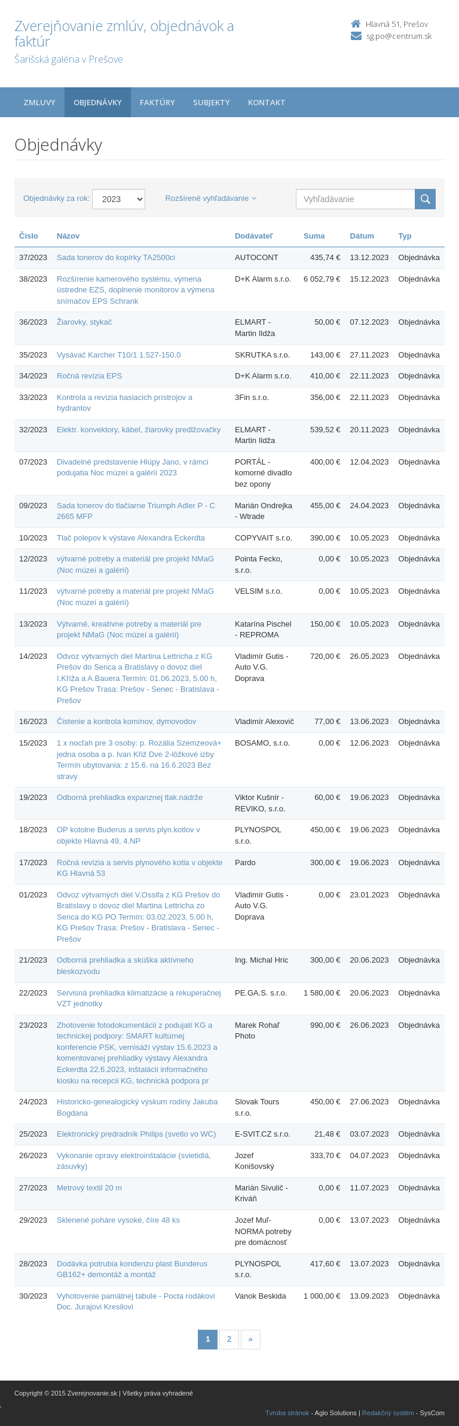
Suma (314, 235)
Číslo (28, 235)
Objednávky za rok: (56, 198)
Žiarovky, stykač (84, 321)
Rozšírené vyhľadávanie (211, 198)
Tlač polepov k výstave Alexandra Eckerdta (131, 537)
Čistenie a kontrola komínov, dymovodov (126, 721)
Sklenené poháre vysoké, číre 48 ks (118, 1220)
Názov (68, 235)
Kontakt (267, 102)
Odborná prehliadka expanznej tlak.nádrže (130, 797)
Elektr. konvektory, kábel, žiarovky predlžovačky (139, 429)
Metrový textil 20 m (89, 1187)
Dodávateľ (254, 235)
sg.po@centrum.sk (399, 35)
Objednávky (98, 102)
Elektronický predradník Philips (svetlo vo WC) (136, 1133)
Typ (405, 235)
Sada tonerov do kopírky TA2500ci (116, 257)
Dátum (362, 235)
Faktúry (157, 102)
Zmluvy (39, 102)
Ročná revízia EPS (89, 375)
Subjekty (211, 102)
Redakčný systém (388, 1412)
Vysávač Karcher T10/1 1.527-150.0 (118, 354)
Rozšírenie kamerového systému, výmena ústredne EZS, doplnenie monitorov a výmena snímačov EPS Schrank (136, 290)
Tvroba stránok (287, 1412)
